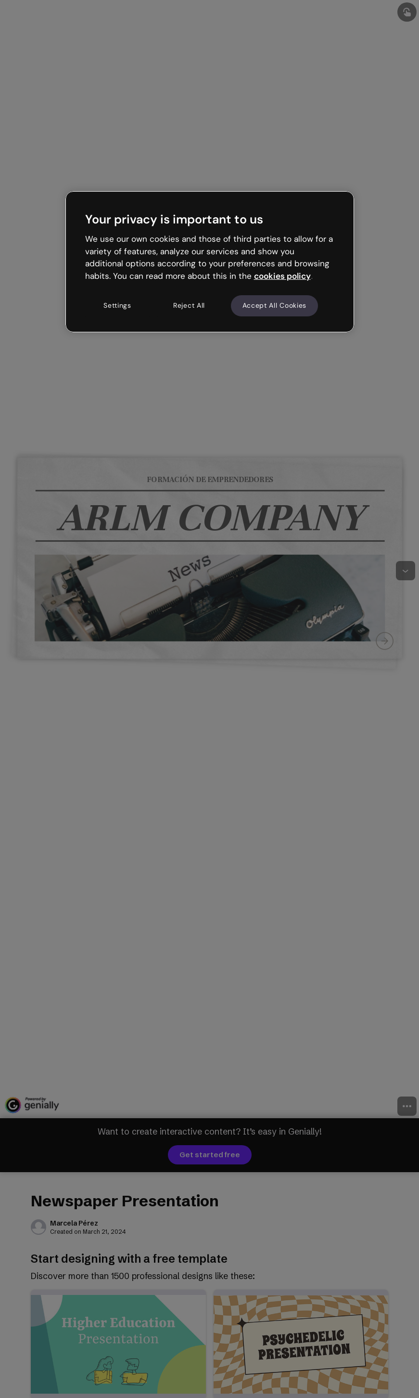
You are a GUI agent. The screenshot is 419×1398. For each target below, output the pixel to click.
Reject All (189, 305)
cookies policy (282, 276)
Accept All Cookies (274, 305)
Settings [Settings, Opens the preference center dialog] (117, 305)
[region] (209, 261)
